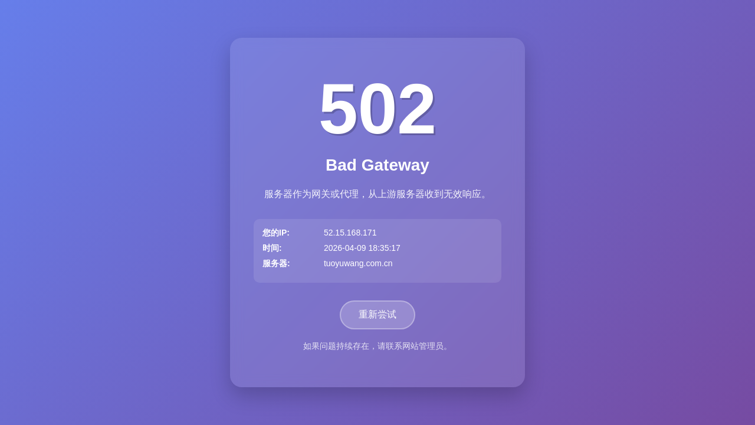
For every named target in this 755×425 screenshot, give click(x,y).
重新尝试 (377, 314)
